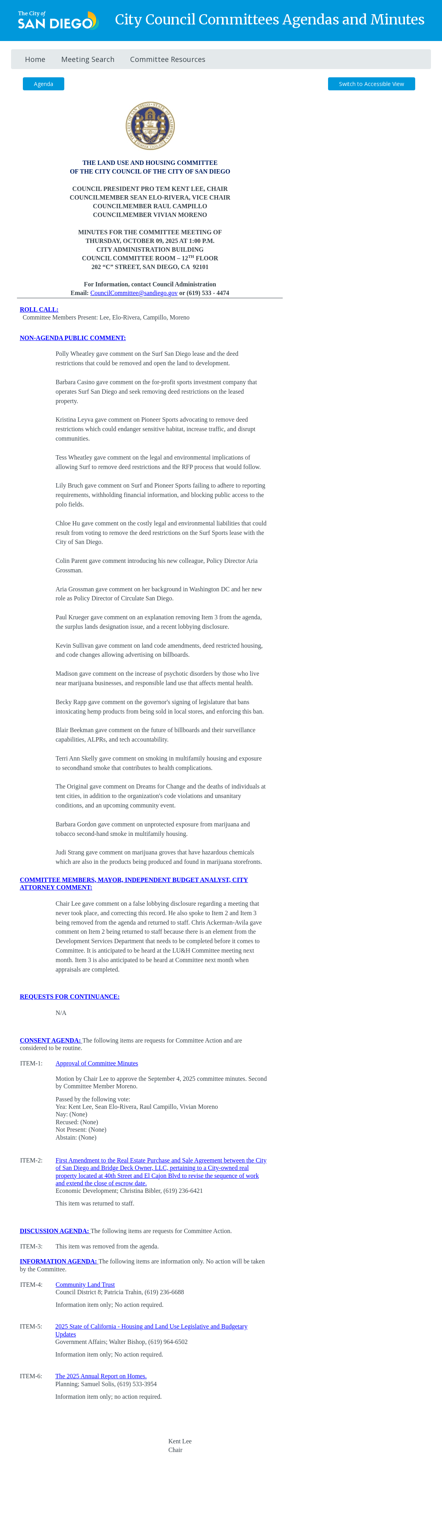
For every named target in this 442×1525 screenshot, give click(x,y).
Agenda (43, 84)
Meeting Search (87, 59)
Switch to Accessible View (371, 84)
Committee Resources (167, 59)
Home (35, 59)
